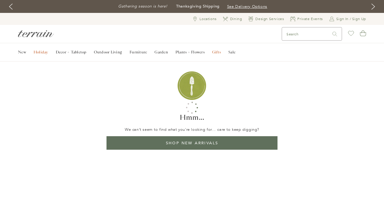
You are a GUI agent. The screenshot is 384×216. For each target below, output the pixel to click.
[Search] (297, 34)
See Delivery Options (247, 6)
